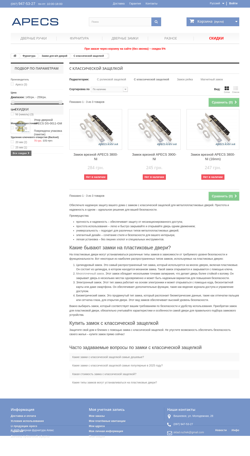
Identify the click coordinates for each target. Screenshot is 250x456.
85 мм (21, 128)
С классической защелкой (89, 56)
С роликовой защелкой (111, 79)
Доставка (119, 3)
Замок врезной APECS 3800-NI (95, 157)
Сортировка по (79, 89)
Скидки (216, 38)
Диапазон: (18, 97)
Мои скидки (97, 436)
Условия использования (27, 421)
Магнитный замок (212, 79)
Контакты (151, 3)
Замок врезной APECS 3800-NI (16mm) (213, 157)
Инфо (235, 450)
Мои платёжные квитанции (107, 421)
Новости (221, 450)
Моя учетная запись (107, 409)
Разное (170, 38)
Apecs (21, 84)
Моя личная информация (106, 431)
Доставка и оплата (23, 415)
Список (235, 89)
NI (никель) (24, 114)
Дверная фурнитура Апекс (37, 450)
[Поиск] (156, 21)
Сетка (227, 89)
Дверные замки (125, 38)
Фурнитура (79, 38)
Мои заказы (97, 415)
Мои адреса (97, 426)
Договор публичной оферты (30, 436)
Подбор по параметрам (37, 68)
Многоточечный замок (90, 273)
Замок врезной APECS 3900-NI (154, 157)
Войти (233, 3)
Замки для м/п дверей (54, 56)
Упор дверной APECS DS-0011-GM (48, 177)
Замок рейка (185, 79)
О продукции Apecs (24, 426)
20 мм (21, 142)
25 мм (21, 147)
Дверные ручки (34, 38)
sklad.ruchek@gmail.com (188, 432)
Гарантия (135, 3)
